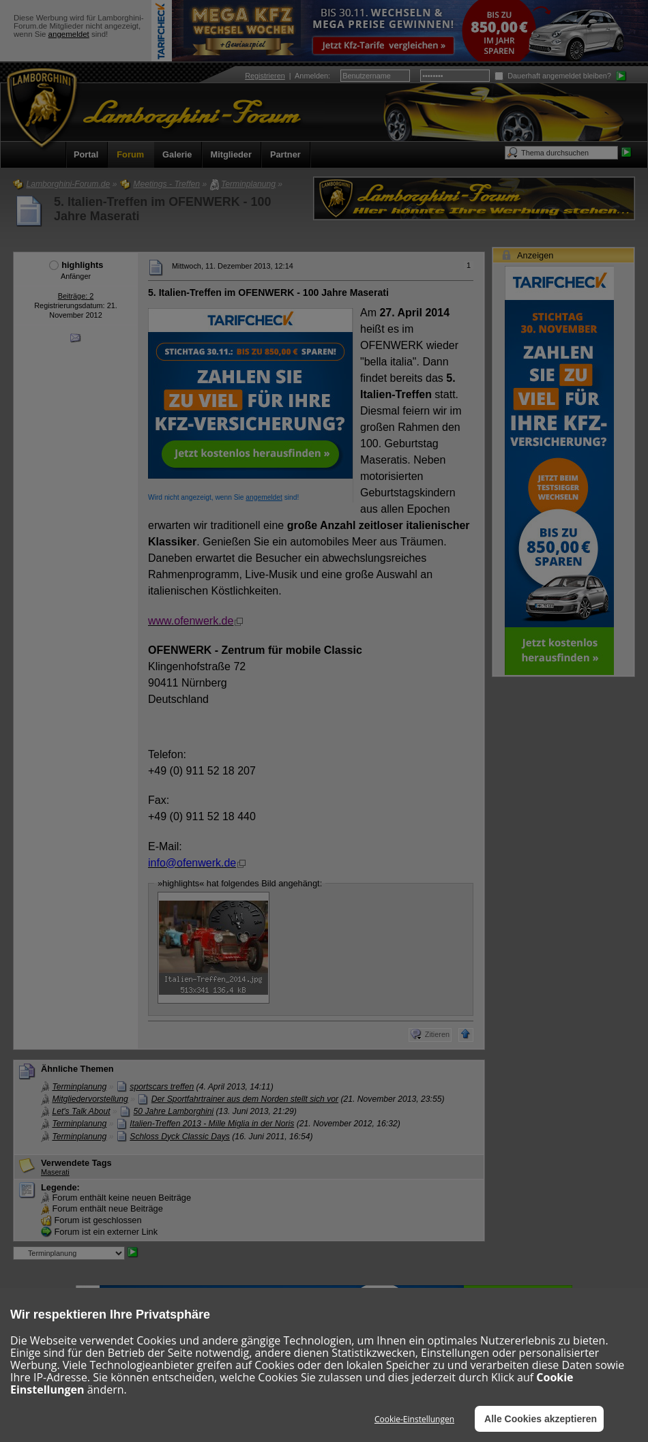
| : (287, 76)
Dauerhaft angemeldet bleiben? (553, 76)
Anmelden (311, 76)
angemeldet (68, 34)
